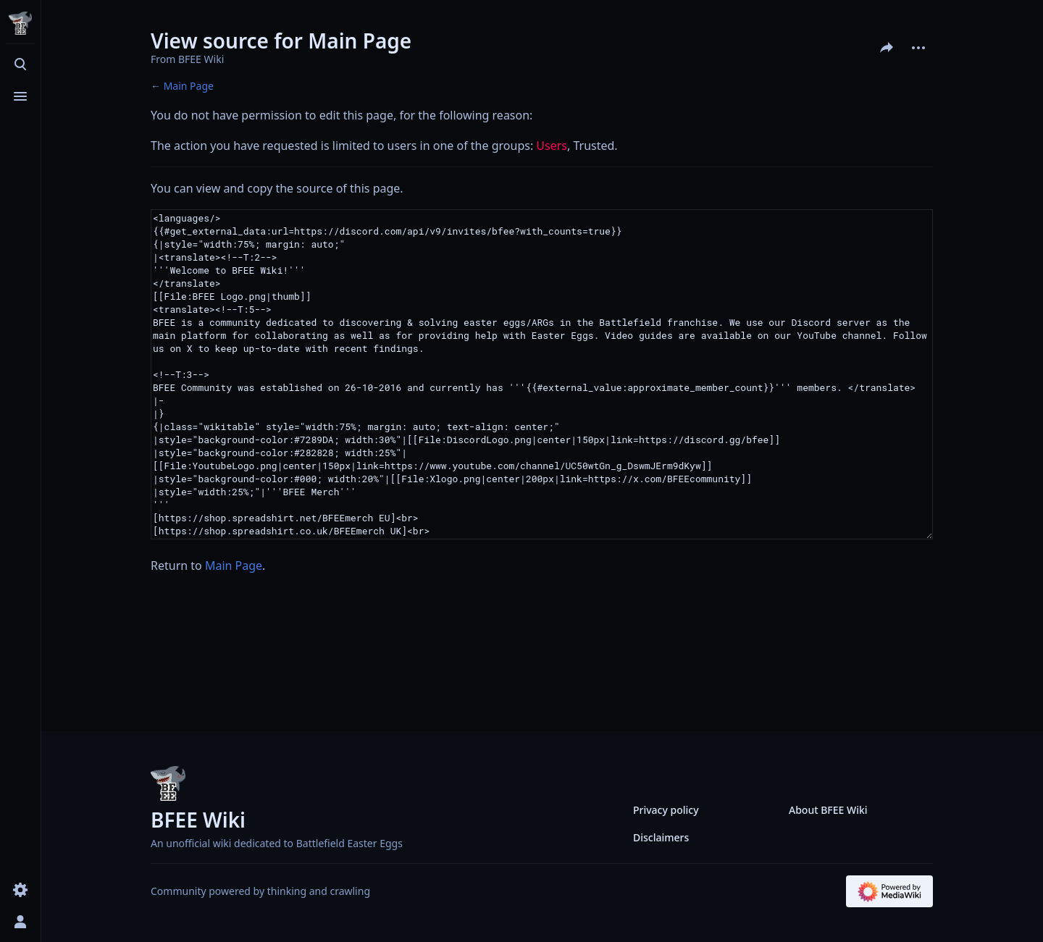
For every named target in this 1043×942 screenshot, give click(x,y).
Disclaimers (661, 837)
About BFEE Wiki (828, 810)
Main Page (189, 86)
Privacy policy (666, 810)
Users (551, 146)
